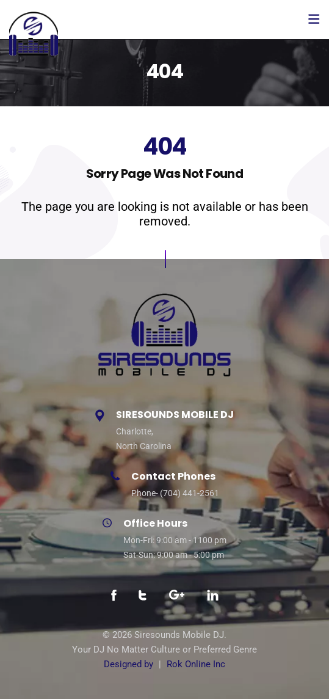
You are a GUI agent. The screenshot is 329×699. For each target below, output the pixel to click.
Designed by (128, 664)
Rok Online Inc (196, 664)
